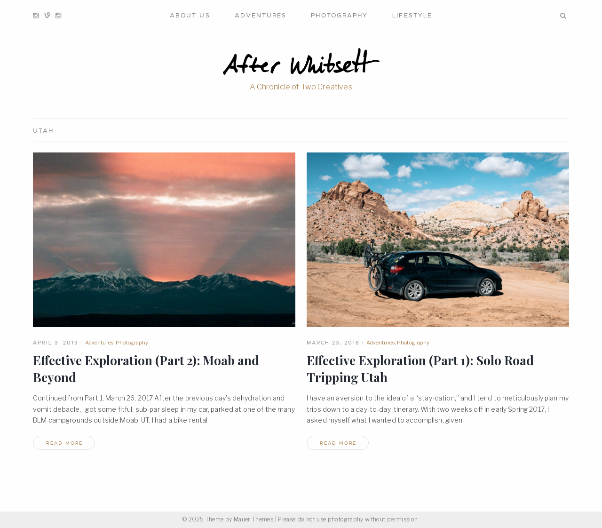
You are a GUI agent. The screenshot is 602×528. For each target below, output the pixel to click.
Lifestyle (412, 15)
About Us (190, 15)
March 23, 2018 (333, 342)
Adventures (261, 15)
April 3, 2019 (56, 342)
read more (64, 443)
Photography (339, 15)
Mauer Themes (253, 519)
